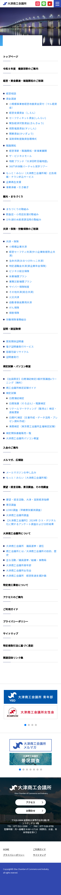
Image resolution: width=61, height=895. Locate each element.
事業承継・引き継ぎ (17, 187)
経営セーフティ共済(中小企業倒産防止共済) (32, 253)
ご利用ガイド (10, 609)
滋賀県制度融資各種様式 (23, 139)
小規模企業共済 (18, 246)
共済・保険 (12, 241)
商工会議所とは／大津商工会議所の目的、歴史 (31, 553)
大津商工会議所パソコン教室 (22, 438)
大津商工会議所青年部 (18, 565)
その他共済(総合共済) (21, 292)
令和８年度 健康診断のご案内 (20, 68)
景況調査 (11, 505)
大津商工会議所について (17, 533)
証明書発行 (12, 357)
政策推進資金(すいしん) (22, 128)
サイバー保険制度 (19, 286)
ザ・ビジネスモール (20, 156)
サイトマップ (10, 633)
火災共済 (14, 297)
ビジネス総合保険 (19, 271)
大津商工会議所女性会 (18, 570)
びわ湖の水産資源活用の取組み (23, 219)
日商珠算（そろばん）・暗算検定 (27, 403)
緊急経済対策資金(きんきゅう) (26, 123)
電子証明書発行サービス (20, 346)
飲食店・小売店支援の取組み (22, 214)
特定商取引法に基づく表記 (18, 645)
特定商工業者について (15, 585)
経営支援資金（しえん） (23, 113)
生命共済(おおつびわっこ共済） (27, 260)
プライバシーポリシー (15, 621)
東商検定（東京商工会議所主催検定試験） (33, 426)
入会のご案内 (10, 447)
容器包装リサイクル (17, 352)
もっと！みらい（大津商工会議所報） (27, 477)
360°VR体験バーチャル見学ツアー (28, 166)
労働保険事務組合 (16, 319)
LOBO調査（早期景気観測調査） (24, 510)
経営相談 (11, 93)
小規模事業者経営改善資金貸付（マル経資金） (33, 105)
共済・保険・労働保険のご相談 (20, 229)
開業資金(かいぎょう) (21, 133)
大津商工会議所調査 (17, 515)
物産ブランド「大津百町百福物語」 (29, 161)
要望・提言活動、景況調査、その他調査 (25, 487)
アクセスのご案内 (13, 597)
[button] (25, 725)
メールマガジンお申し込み (21, 472)
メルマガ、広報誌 (13, 460)
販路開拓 (11, 145)
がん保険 (14, 307)
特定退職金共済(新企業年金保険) (27, 266)
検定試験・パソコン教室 (17, 366)
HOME (6, 849)
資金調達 (11, 98)
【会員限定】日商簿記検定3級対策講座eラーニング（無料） (31, 380)
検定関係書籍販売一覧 (18, 433)
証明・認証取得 (12, 329)
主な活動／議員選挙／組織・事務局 (26, 560)
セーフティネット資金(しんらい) (27, 118)
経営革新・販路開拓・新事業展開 (28, 151)
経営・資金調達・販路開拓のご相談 (23, 81)
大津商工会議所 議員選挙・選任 (25, 546)
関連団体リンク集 (13, 657)
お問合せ (34, 810)
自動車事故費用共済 (20, 302)
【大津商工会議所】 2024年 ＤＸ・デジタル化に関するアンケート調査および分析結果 (31, 522)
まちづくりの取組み (17, 209)
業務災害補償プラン (20, 281)
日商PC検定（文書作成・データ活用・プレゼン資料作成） (33, 419)
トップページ (10, 56)
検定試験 (11, 393)
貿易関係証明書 (15, 341)
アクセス (34, 802)
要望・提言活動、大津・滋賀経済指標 (27, 499)
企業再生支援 (13, 182)
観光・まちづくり (13, 196)
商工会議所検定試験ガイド (21, 388)
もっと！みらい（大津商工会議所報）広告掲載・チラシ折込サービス (31, 175)
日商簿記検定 (16, 398)
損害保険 (14, 313)
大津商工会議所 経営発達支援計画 (26, 575)
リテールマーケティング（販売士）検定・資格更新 (33, 410)
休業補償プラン (18, 276)
